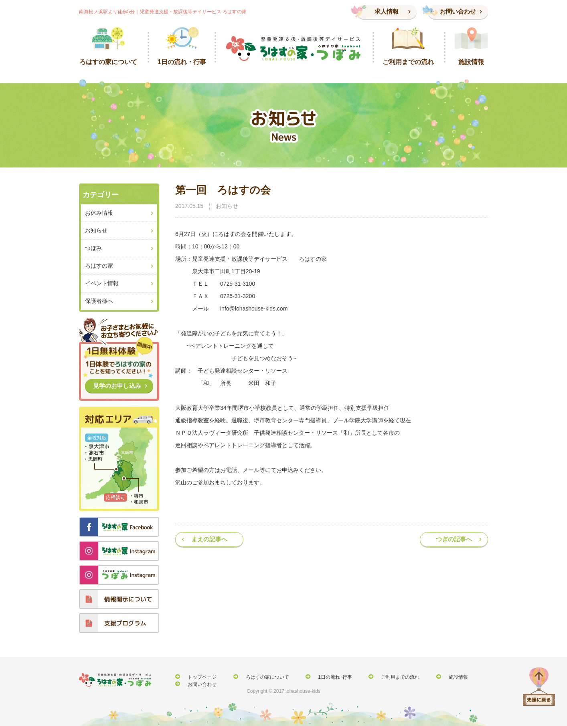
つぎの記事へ (454, 539)
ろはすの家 (99, 265)
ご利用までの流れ (375, 677)
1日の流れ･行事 (317, 677)
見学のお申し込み (117, 385)
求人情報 (387, 11)
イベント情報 (102, 283)
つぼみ (93, 248)
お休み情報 (99, 213)
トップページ (197, 677)
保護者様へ (99, 301)
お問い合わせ (458, 11)
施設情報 (425, 677)
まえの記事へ (209, 539)
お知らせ (227, 206)
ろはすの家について (255, 677)
